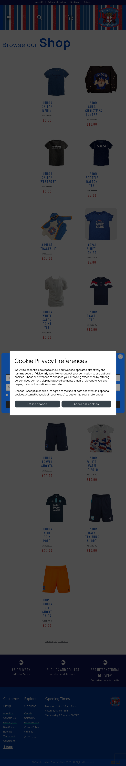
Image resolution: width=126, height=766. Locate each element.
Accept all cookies (86, 404)
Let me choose (37, 404)
